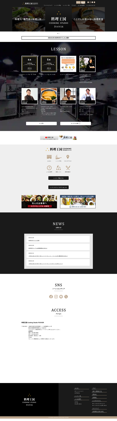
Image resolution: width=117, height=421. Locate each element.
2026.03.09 (58, 37)
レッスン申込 (57, 5)
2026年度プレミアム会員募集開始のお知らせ (38, 250)
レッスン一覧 (66, 5)
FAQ (77, 404)
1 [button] (57, 33)
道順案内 (30, 333)
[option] (58, 19)
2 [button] (59, 33)
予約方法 (78, 395)
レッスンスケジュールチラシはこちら (58, 189)
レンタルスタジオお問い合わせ (100, 407)
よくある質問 (81, 5)
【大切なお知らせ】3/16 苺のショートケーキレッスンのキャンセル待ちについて (46, 266)
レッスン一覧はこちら (58, 179)
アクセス (74, 5)
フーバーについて (48, 5)
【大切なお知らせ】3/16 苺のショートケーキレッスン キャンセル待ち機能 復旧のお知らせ (48, 258)
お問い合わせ (79, 406)
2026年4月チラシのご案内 (34, 242)
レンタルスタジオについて (99, 405)
